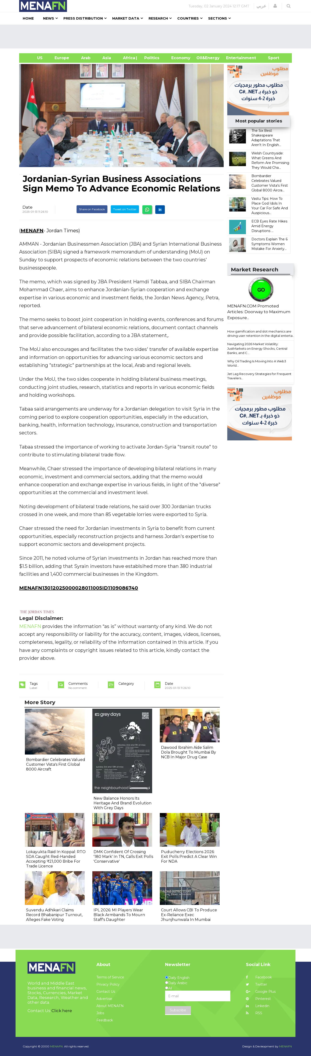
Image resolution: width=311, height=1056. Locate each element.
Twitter (256, 984)
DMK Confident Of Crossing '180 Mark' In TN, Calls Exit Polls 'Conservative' (123, 857)
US (34, 58)
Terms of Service (110, 977)
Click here (61, 1010)
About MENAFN (110, 1006)
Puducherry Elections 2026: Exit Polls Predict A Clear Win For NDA (189, 857)
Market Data (125, 18)
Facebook (259, 977)
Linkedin (257, 1006)
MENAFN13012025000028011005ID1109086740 (78, 588)
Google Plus (261, 991)
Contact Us (105, 991)
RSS (254, 1013)
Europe (62, 58)
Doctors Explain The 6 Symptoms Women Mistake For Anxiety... (269, 244)
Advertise (104, 999)
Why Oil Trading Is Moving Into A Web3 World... (256, 363)
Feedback (104, 1020)
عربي (261, 6)
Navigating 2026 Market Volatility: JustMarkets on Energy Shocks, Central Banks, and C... (257, 348)
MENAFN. (56, 1046)
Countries (188, 18)
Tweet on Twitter (125, 209)
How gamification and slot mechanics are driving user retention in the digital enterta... (261, 333)
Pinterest (258, 999)
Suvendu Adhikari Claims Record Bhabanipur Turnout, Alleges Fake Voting (54, 915)
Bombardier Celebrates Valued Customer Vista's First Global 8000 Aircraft (55, 764)
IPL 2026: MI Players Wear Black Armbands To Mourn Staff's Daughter (119, 915)
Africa (128, 58)
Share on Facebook (92, 209)
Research (158, 18)
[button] (275, 6)
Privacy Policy (108, 984)
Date (27, 207)
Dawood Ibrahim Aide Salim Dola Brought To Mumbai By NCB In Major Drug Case (188, 752)
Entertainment (234, 58)
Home (28, 18)
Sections (217, 18)
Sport (270, 58)
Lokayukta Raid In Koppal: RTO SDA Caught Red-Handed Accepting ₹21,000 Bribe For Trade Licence (56, 859)
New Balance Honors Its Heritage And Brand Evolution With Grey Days (122, 803)
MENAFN (32, 230)
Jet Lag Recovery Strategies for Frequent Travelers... (259, 376)
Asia (106, 58)
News (48, 18)
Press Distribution (83, 18)
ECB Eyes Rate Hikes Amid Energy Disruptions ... (269, 226)
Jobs (100, 1013)
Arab (85, 58)
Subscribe (178, 1010)
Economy (180, 58)
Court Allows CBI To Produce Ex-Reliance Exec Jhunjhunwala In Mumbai (189, 915)
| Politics (150, 58)
